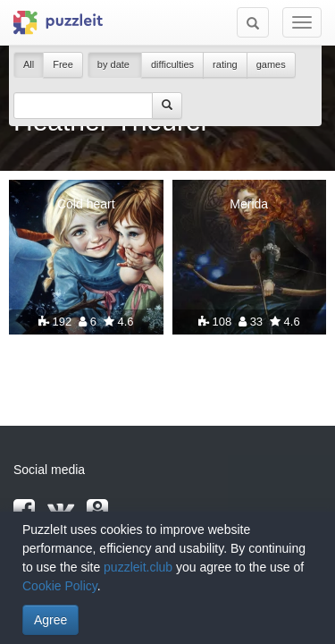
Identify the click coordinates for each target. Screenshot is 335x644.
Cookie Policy (59, 586)
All (28, 64)
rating (225, 64)
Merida (249, 204)
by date (114, 64)
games (271, 64)
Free (63, 64)
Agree (50, 620)
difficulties (172, 64)
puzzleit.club (138, 567)
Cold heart (86, 204)
